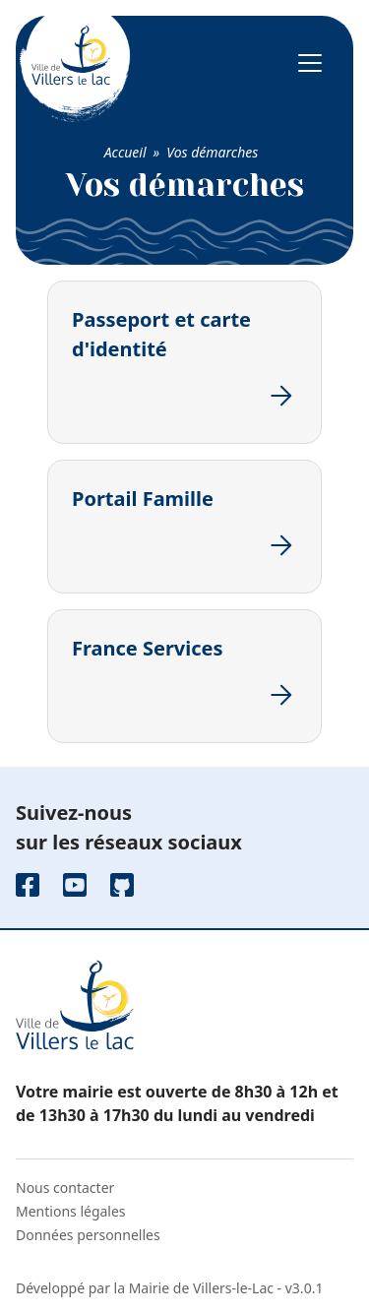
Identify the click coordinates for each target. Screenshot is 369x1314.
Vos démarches (212, 152)
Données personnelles (88, 1234)
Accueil (125, 152)
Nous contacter (65, 1187)
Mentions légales (71, 1211)
